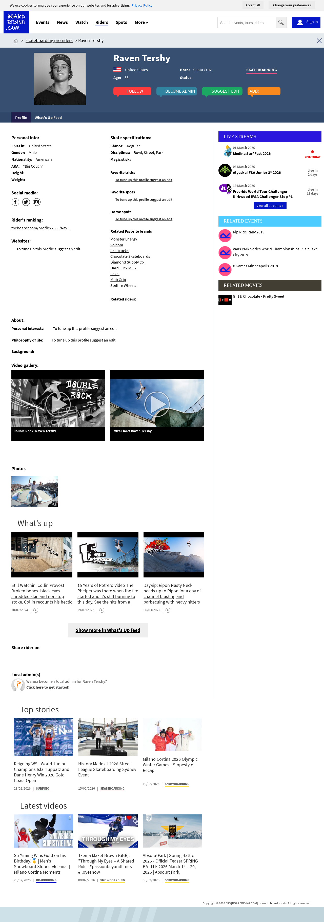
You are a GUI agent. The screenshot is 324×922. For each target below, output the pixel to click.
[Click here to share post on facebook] (16, 659)
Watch (81, 22)
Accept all (253, 5)
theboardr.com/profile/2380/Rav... (40, 227)
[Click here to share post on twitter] (27, 659)
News (62, 22)
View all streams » (270, 205)
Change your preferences (292, 5)
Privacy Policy (142, 5)
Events (42, 22)
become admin (180, 91)
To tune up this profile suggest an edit (48, 248)
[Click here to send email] (38, 659)
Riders (101, 22)
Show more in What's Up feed (108, 630)
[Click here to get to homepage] (15, 40)
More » (141, 22)
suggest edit (226, 91)
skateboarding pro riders (49, 40)
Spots (121, 22)
